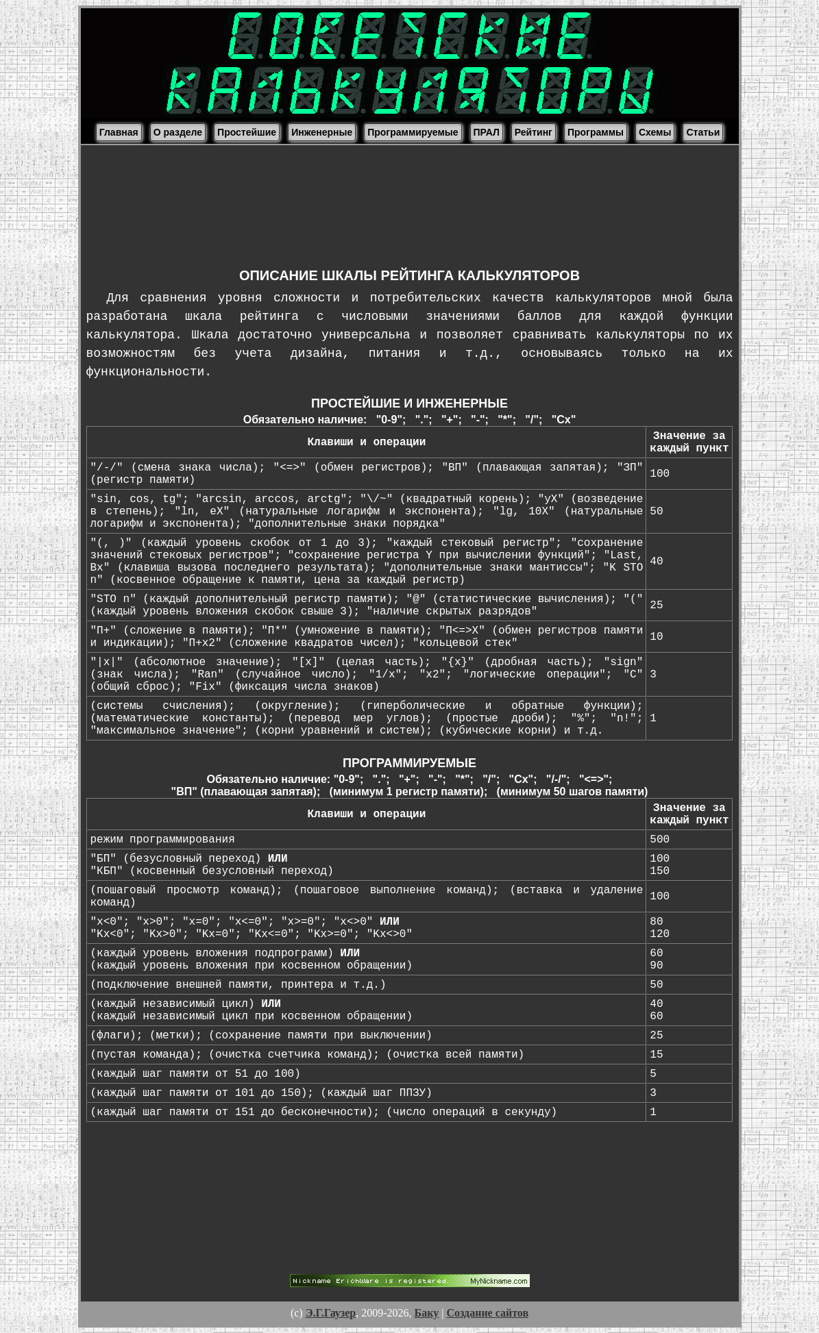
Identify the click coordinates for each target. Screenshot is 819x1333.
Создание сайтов (487, 1313)
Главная (118, 132)
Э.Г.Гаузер (331, 1313)
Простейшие (246, 132)
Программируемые (412, 132)
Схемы (655, 132)
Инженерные (321, 132)
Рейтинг (533, 132)
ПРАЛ (487, 132)
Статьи (703, 132)
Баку (427, 1313)
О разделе (178, 132)
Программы (595, 132)
